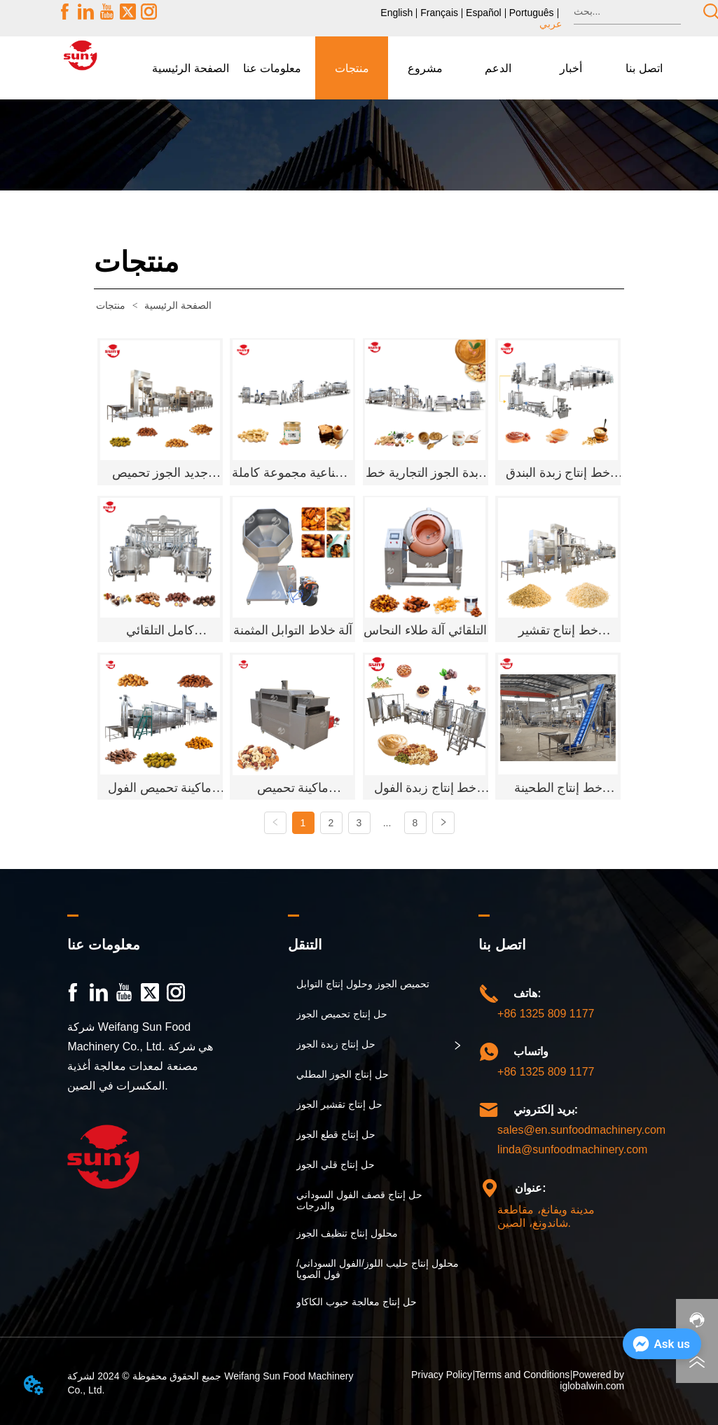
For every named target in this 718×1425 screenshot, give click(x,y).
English (396, 12)
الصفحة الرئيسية (153, 305)
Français (439, 12)
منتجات (112, 305)
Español (484, 12)
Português (531, 12)
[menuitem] (272, 67)
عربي (550, 23)
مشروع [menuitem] (425, 68)
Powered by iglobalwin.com (592, 1380)
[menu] (416, 67)
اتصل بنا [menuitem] (644, 68)
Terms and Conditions (522, 1374)
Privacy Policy (441, 1374)
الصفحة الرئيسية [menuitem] (190, 68)
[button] (272, 68)
